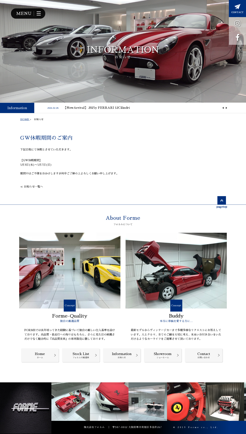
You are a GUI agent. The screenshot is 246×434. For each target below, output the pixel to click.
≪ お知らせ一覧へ (31, 186)
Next (226, 108)
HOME (25, 119)
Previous (223, 108)
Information (17, 108)
